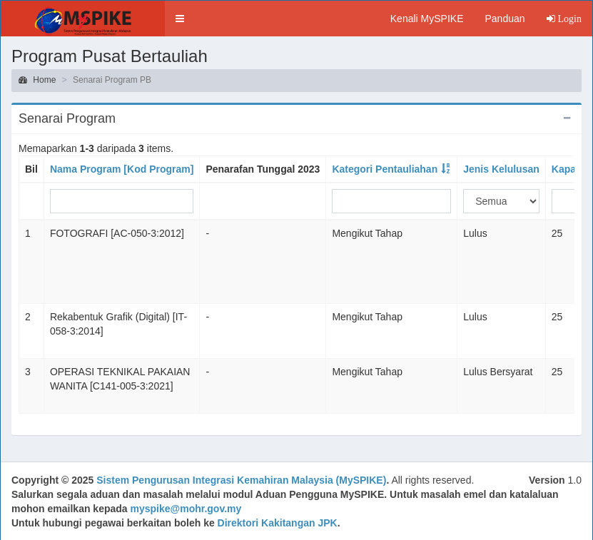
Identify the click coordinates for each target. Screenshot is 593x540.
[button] (180, 18)
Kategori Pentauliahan (384, 169)
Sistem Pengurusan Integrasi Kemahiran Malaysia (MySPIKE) (241, 480)
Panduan (504, 18)
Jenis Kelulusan (501, 169)
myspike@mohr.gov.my (186, 508)
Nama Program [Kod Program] (121, 169)
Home (37, 80)
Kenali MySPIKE (427, 18)
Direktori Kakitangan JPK (278, 523)
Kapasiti (571, 169)
